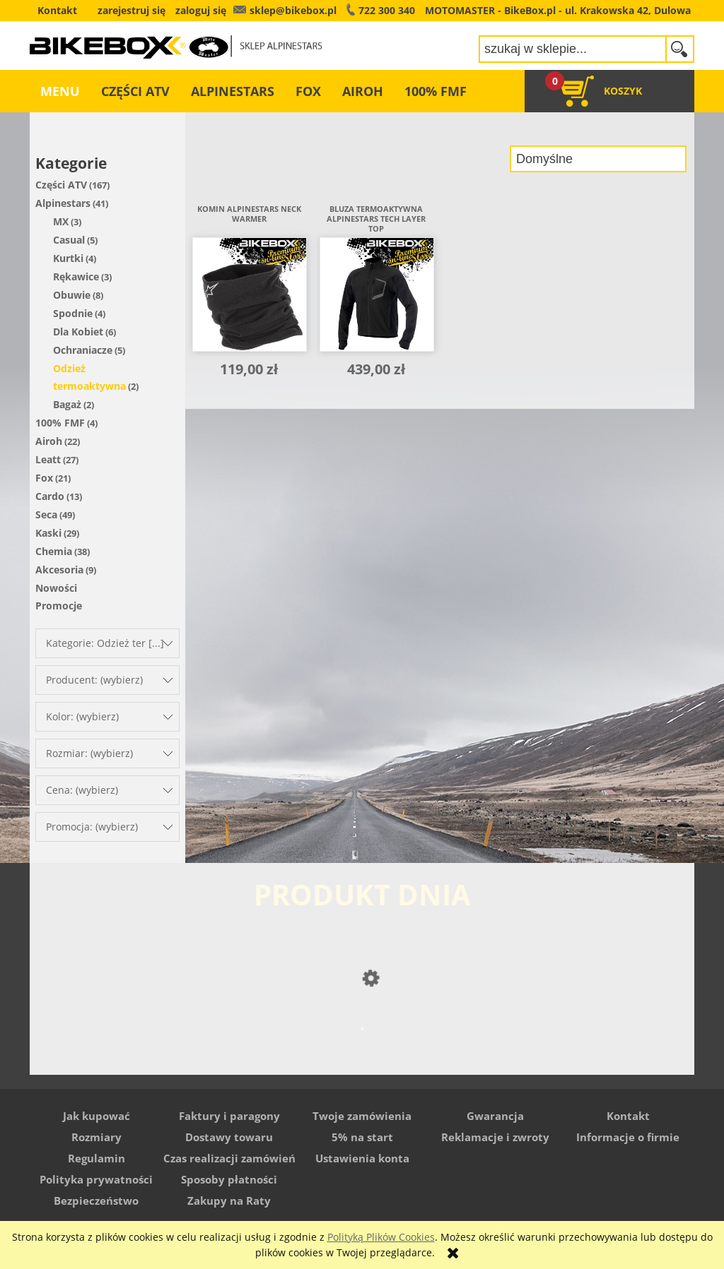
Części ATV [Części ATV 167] (61, 184)
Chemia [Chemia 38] (53, 551)
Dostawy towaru (229, 1137)
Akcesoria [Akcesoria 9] (59, 569)
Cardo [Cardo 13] (49, 496)
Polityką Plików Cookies (381, 1237)
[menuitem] (60, 91)
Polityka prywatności (96, 1179)
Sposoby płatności (229, 1179)
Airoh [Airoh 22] (48, 441)
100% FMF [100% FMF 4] (60, 422)
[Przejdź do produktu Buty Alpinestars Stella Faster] (362, 1056)
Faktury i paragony (229, 1116)
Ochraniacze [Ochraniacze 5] (82, 350)
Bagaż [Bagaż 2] (67, 404)
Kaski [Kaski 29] (48, 533)
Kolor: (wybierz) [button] (82, 716)
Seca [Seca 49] (46, 514)
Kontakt (628, 1116)
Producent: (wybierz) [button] (94, 679)
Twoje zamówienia (362, 1116)
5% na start (362, 1137)
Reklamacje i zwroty (495, 1137)
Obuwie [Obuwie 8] (71, 295)
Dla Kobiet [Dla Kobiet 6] (78, 331)
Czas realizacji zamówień (229, 1158)
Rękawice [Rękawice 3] (76, 276)
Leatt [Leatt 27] (48, 459)
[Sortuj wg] (598, 158)
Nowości (56, 588)
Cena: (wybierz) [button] (82, 790)
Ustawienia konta (362, 1158)
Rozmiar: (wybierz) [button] (89, 753)
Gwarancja (495, 1116)
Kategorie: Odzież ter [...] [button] (105, 643)
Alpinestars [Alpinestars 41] (62, 203)
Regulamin (96, 1158)
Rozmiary (96, 1137)
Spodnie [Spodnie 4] (73, 313)
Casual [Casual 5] (69, 239)
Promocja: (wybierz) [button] (92, 826)
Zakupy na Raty (229, 1200)
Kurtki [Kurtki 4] (68, 258)
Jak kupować (96, 1116)
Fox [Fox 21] (44, 477)
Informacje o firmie (627, 1137)
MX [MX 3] (61, 221)
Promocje (58, 605)
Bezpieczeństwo (96, 1200)
